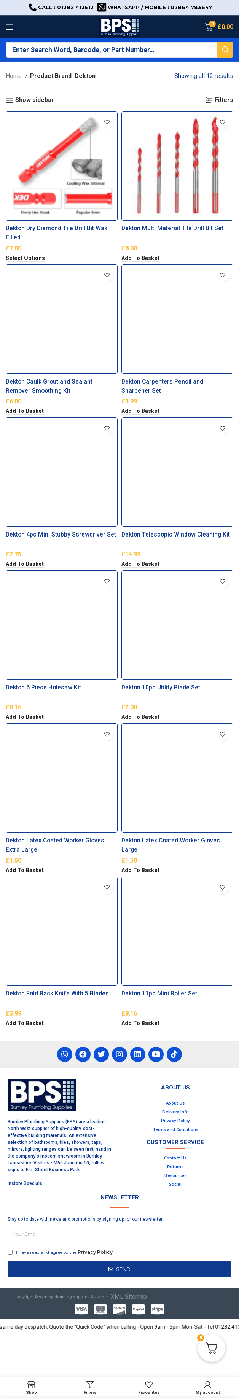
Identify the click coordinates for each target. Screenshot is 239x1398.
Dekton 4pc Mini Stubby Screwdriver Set (61, 555)
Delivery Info (175, 1153)
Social (175, 1226)
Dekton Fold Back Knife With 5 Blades (58, 1035)
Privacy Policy (175, 1162)
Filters (224, 100)
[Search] (119, 50)
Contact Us (175, 1199)
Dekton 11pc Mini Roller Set (159, 1035)
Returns (175, 1208)
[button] (140, 265)
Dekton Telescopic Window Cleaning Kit (176, 555)
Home (14, 76)
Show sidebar (34, 100)
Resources (175, 1217)
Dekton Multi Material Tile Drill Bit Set (173, 235)
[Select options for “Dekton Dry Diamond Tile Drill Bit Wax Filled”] (25, 265)
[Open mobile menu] (9, 27)
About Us (175, 1145)
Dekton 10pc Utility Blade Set (161, 715)
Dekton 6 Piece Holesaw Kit (44, 715)
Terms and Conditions (175, 1171)
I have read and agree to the (64, 1294)
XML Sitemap (129, 1338)
